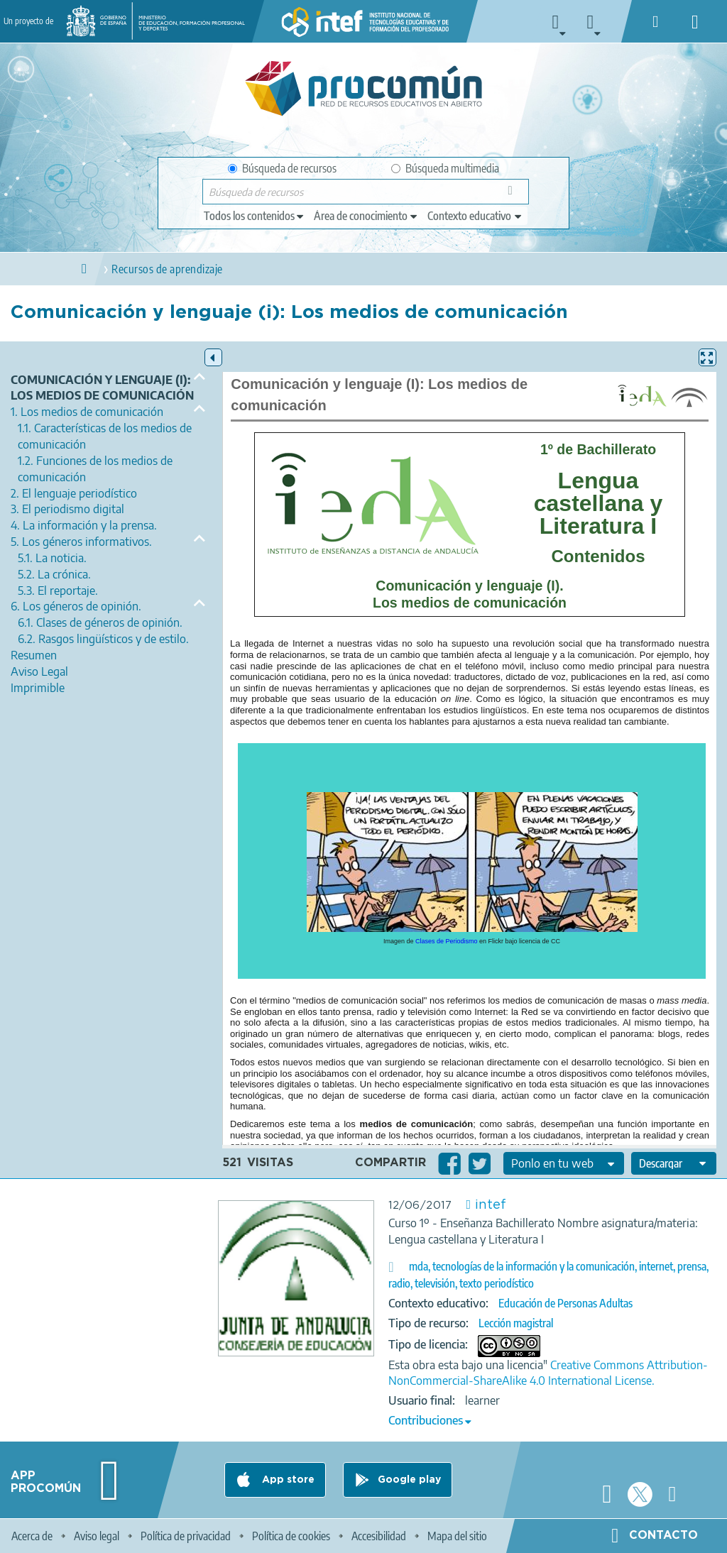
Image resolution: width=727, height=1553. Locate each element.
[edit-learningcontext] (475, 216)
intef (490, 1205)
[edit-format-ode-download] (673, 1163)
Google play (409, 1480)
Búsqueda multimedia (445, 168)
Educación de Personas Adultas (565, 1303)
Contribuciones (425, 1420)
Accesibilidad (378, 1536)
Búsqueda (514, 194)
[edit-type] (254, 216)
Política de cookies (291, 1536)
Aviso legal (96, 1536)
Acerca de (32, 1536)
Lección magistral (516, 1323)
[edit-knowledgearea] (366, 216)
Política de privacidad (186, 1536)
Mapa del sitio (457, 1536)
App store (287, 1480)
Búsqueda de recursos (282, 168)
